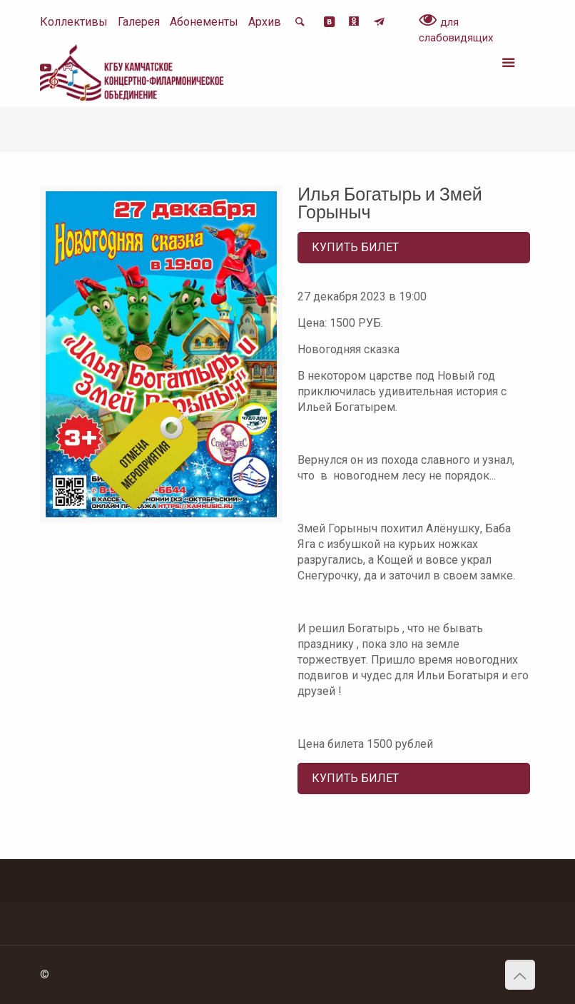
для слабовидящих (456, 29)
